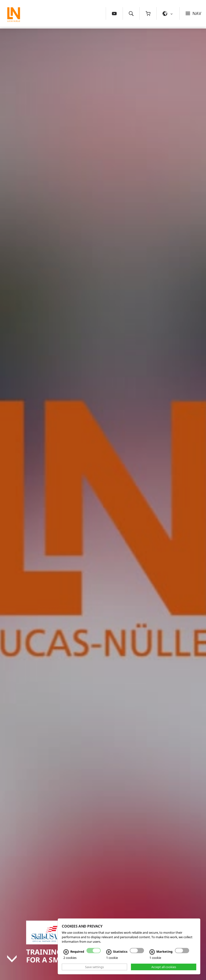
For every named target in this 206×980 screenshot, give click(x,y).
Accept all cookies (163, 967)
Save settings (94, 967)
